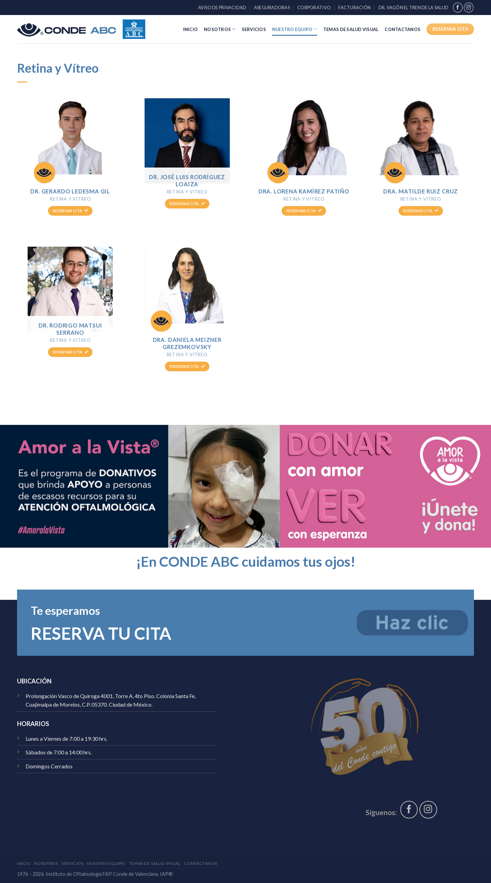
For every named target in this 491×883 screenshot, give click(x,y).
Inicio (190, 29)
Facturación (354, 7)
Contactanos (402, 29)
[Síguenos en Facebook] (458, 7)
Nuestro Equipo (294, 29)
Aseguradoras (272, 7)
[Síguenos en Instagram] (469, 7)
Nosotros (220, 29)
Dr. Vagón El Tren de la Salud (413, 7)
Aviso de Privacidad (222, 7)
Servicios (254, 29)
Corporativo (314, 7)
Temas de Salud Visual (350, 29)
